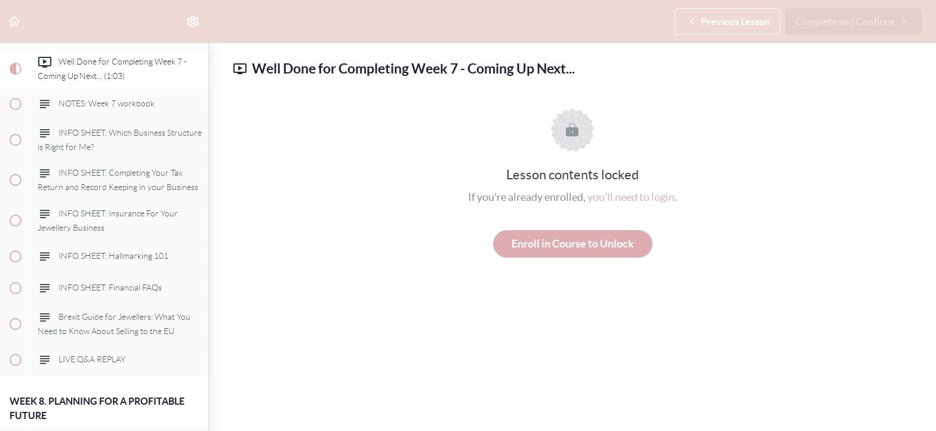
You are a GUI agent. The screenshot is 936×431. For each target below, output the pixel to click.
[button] (15, 21)
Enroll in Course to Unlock (573, 243)
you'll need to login (631, 197)
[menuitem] (193, 21)
